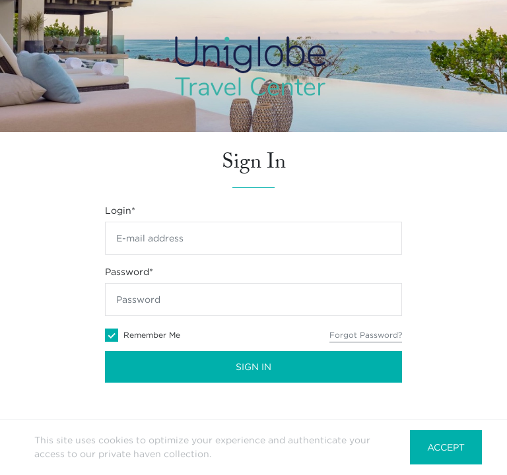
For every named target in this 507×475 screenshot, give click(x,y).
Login (120, 210)
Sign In (253, 367)
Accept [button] (446, 447)
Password (129, 272)
